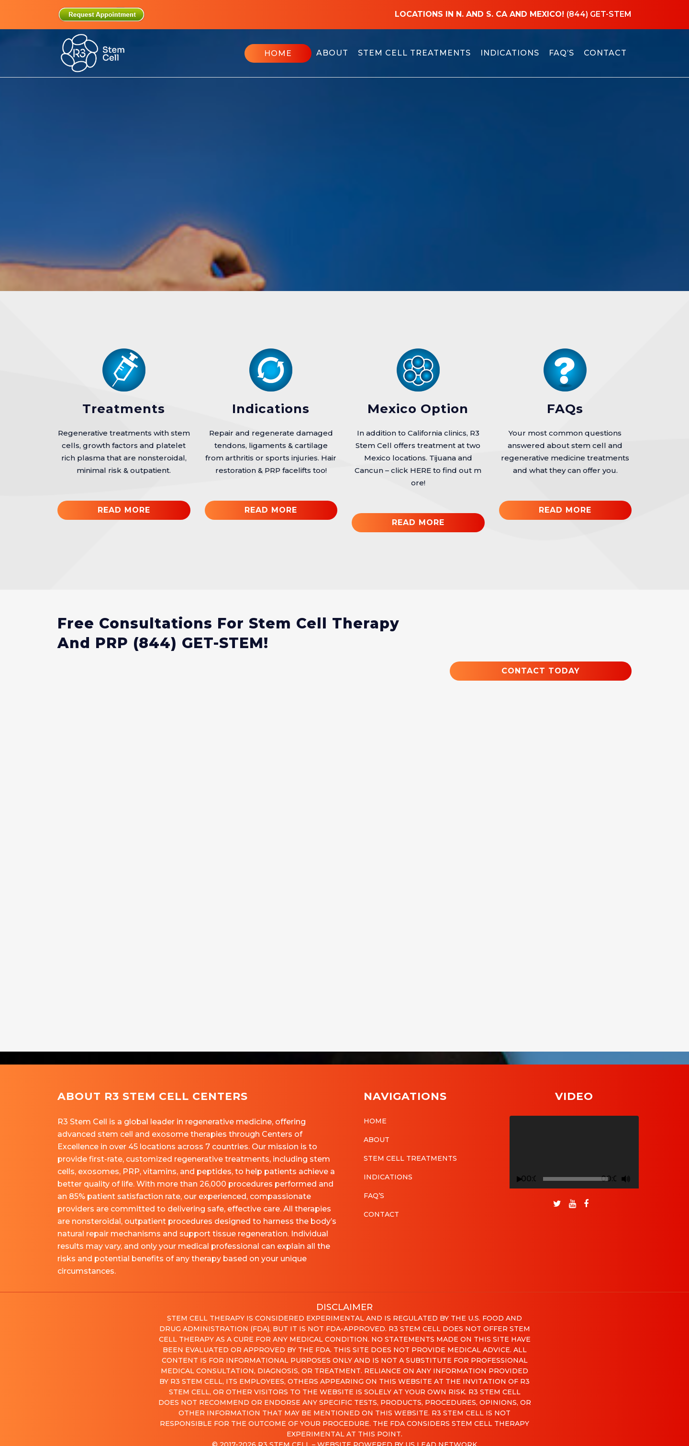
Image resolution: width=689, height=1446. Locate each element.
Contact (381, 1214)
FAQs (565, 408)
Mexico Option (417, 408)
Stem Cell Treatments (410, 1158)
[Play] (519, 1179)
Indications (271, 408)
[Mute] (626, 1179)
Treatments (123, 408)
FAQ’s (374, 1195)
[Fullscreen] (637, 1179)
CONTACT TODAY (540, 670)
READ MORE (124, 510)
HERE (420, 470)
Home (375, 1121)
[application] (574, 1152)
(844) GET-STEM (198, 643)
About (376, 1139)
